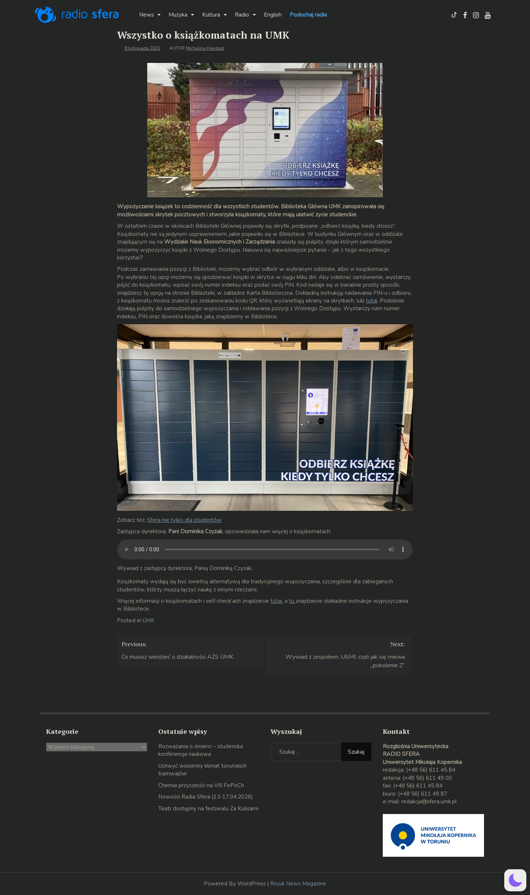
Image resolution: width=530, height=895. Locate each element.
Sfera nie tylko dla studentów (184, 520)
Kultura (211, 14)
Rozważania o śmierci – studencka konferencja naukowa (200, 750)
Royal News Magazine (298, 883)
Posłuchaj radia (308, 14)
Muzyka (178, 14)
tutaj (371, 300)
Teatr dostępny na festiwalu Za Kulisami (208, 808)
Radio (242, 14)
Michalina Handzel (205, 48)
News (146, 14)
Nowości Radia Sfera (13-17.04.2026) (205, 796)
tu (292, 601)
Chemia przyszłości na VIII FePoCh (201, 785)
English (273, 14)
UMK (148, 620)
